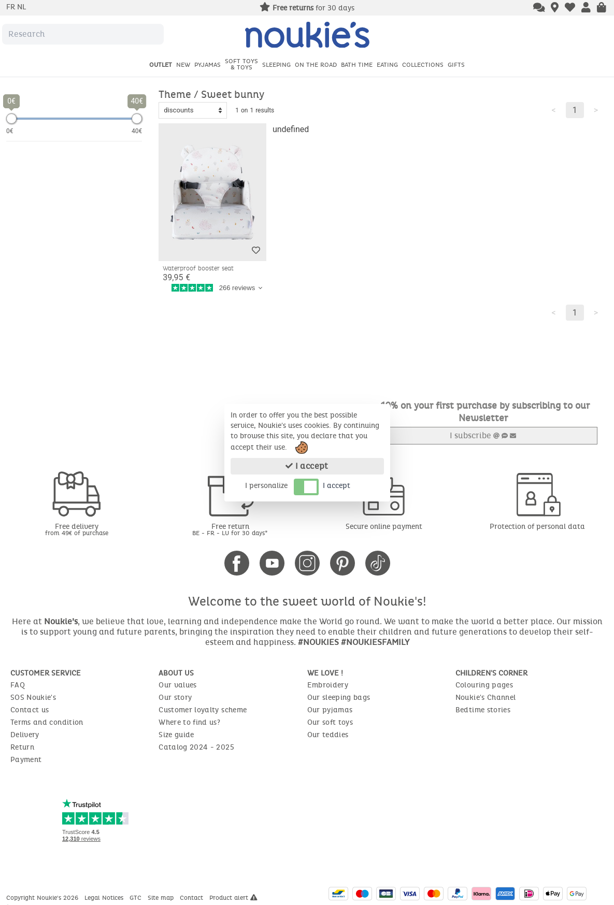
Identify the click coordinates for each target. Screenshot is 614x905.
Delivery (24, 734)
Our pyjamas (330, 709)
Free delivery (76, 529)
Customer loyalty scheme (203, 709)
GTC (137, 897)
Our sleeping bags (338, 697)
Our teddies (328, 734)
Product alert (233, 897)
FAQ (17, 684)
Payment (25, 759)
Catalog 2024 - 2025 (196, 746)
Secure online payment (384, 526)
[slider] (11, 118)
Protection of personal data (537, 526)
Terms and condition (46, 721)
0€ (9, 131)
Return (22, 746)
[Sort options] (193, 110)
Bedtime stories (482, 709)
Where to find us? (189, 721)
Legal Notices (104, 897)
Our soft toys (330, 721)
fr (11, 7)
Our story (175, 697)
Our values (178, 684)
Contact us (29, 709)
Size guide (176, 734)
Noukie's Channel (485, 697)
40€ (137, 131)
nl (21, 7)
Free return (230, 529)
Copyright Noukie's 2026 (43, 897)
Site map (162, 897)
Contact (192, 897)
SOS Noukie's (33, 697)
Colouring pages (484, 684)
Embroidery (328, 684)
